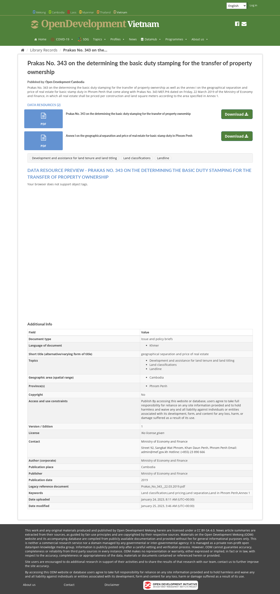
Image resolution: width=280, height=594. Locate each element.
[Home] (22, 49)
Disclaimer (112, 585)
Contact (69, 585)
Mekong (41, 12)
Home (42, 39)
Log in (253, 5)
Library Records (44, 49)
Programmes (176, 39)
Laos (73, 12)
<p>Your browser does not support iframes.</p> (140, 249)
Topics (99, 39)
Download (237, 114)
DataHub (153, 39)
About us (200, 39)
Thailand (105, 12)
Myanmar (88, 12)
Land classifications (137, 158)
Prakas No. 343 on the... (85, 49)
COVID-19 (64, 39)
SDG (86, 39)
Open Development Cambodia (64, 82)
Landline (163, 158)
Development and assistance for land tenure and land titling (74, 158)
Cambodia (58, 12)
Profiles (117, 39)
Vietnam (122, 12)
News (133, 39)
